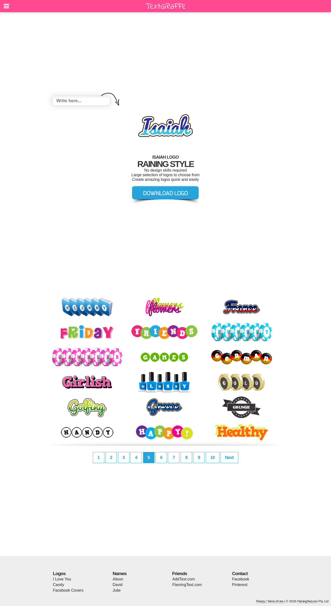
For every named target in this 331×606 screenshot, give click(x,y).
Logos (59, 573)
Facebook (240, 579)
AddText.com (183, 579)
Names (120, 573)
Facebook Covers (68, 590)
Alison (118, 579)
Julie (117, 590)
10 (212, 457)
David (118, 585)
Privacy (260, 601)
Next (229, 457)
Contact (240, 573)
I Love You (62, 579)
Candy (58, 585)
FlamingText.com (187, 585)
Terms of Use (275, 601)
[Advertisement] (165, 55)
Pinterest (239, 585)
